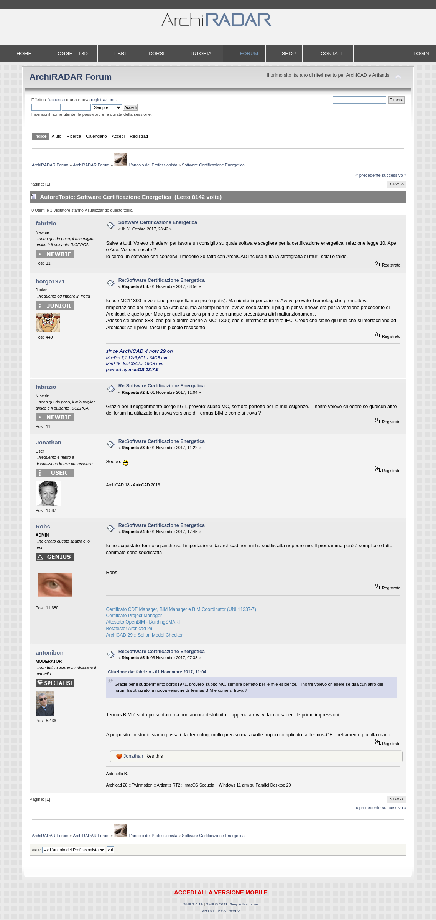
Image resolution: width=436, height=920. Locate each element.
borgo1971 (50, 281)
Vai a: (36, 850)
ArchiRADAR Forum (71, 77)
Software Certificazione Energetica (157, 222)
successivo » (394, 175)
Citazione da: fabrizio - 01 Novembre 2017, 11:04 (157, 672)
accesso (57, 99)
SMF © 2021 (216, 904)
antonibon (49, 652)
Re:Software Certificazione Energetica (161, 280)
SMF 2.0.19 (193, 904)
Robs (43, 526)
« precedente (368, 175)
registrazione (103, 99)
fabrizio (46, 223)
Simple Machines (244, 904)
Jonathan (48, 442)
